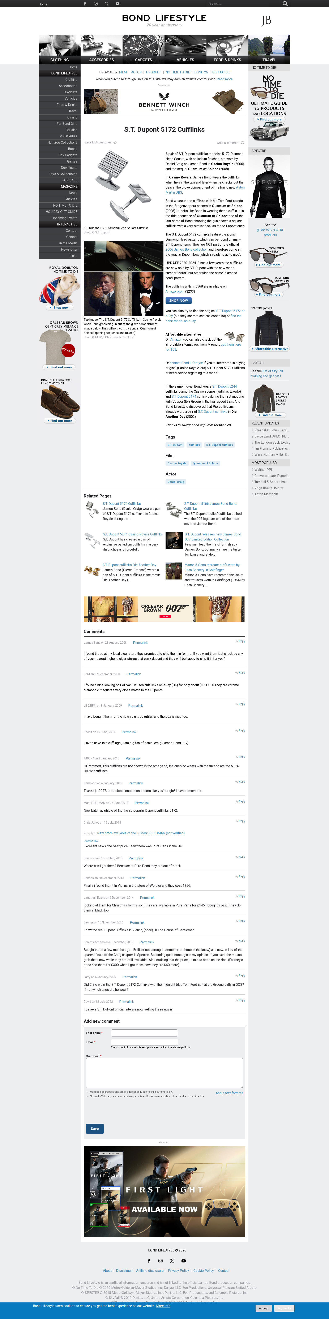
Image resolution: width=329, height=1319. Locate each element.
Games (72, 161)
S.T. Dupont (175, 445)
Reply (242, 641)
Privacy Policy (178, 1271)
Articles (71, 199)
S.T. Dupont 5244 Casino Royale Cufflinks (133, 534)
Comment (93, 1056)
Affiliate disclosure (150, 1271)
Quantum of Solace (205, 463)
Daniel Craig (176, 481)
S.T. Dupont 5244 (224, 386)
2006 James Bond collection (187, 249)
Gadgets (71, 92)
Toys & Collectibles (63, 174)
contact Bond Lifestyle (186, 363)
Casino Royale (177, 463)
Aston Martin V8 (266, 494)
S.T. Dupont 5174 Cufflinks (122, 504)
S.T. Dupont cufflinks (212, 412)
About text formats (229, 1093)
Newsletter (69, 249)
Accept (263, 1308)
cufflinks (194, 445)
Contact (71, 237)
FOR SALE (69, 180)
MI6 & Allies (68, 136)
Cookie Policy (203, 1271)
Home (43, 4)
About (107, 1271)
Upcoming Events (64, 218)
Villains (72, 130)
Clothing (71, 80)
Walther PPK (264, 470)
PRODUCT (153, 72)
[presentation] (118, 1112)
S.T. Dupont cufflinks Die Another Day (129, 565)
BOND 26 (201, 72)
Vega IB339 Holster (269, 488)
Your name (93, 1033)
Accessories (68, 86)
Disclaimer (124, 1271)
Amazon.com (175, 291)
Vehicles (71, 98)
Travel (73, 111)
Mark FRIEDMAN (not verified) (162, 833)
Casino (72, 117)
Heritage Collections (62, 143)
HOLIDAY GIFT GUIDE (61, 212)
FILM (123, 72)
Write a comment (228, 143)
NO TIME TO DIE (65, 205)
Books (72, 149)
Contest (71, 231)
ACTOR (136, 72)
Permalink (140, 643)
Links (73, 256)
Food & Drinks (67, 105)
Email (90, 1042)
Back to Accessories (98, 142)
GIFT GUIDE (221, 72)
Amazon (176, 339)
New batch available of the (116, 833)
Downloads (69, 168)
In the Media (68, 243)
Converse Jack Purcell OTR (275, 476)
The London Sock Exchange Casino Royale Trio (289, 442)
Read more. (225, 79)
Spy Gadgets (68, 155)
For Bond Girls (67, 124)
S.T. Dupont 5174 (184, 396)
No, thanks (284, 1308)
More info (163, 1306)
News (73, 193)
